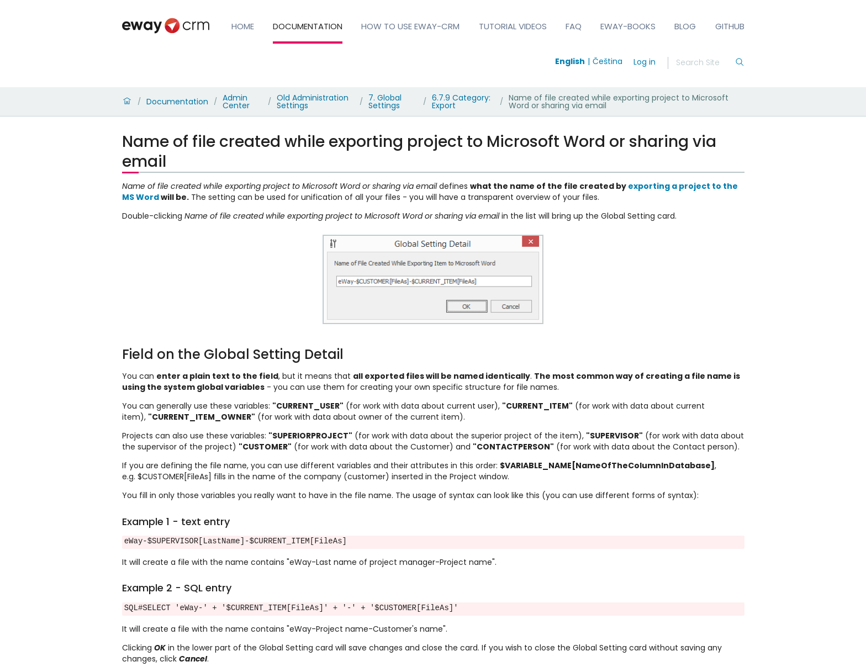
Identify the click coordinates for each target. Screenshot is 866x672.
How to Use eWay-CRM (410, 26)
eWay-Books (628, 26)
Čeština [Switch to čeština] (607, 61)
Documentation (307, 26)
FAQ (574, 26)
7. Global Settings (385, 101)
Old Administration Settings (312, 101)
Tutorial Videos (513, 26)
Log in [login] (644, 62)
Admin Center (236, 101)
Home (242, 26)
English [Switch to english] (570, 61)
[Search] (705, 63)
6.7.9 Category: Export (461, 101)
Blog (685, 26)
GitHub (729, 26)
